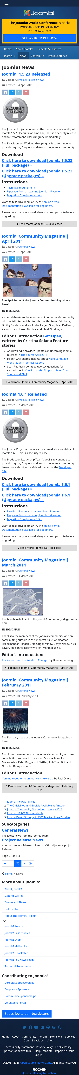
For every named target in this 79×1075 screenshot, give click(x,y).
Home (8, 49)
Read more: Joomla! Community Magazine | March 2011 (39, 668)
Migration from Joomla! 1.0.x (24, 195)
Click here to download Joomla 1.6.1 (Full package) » (36, 487)
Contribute (37, 56)
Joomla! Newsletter (16, 953)
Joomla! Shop (13, 939)
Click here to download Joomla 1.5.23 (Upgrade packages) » (37, 173)
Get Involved (12, 909)
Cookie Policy (63, 1047)
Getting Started (14, 896)
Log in (38, 1055)
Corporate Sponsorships (19, 982)
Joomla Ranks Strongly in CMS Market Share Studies (38, 817)
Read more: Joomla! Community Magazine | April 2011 (39, 382)
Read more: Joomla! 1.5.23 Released (39, 224)
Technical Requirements (19, 966)
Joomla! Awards (14, 926)
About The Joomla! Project (20, 916)
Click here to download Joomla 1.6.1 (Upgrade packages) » (36, 497)
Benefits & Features (49, 49)
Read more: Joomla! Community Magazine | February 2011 (39, 788)
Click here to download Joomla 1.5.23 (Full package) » (37, 163)
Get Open (52, 336)
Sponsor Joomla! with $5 (17, 1051)
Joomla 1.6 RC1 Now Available (25, 813)
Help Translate (44, 1051)
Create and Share (15, 902)
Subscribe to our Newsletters (27, 1013)
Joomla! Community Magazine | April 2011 (35, 238)
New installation (17, 511)
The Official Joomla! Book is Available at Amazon (36, 805)
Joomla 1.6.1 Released (24, 394)
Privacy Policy (44, 1047)
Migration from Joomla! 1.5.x (24, 519)
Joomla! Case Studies (17, 933)
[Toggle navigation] (6, 3)
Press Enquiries (57, 56)
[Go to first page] (5, 863)
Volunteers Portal (15, 1002)
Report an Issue (64, 1051)
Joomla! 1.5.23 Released (26, 74)
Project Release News (31, 80)
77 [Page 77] (17, 863)
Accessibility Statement (20, 1047)
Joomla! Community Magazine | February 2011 (35, 682)
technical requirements (47, 511)
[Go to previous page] (11, 863)
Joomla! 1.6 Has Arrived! (21, 801)
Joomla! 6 (9, 56)
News (23, 56)
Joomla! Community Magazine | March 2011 (35, 562)
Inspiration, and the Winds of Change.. (25, 660)
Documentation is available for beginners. (27, 206)
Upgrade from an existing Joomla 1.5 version (34, 191)
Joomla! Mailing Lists (17, 946)
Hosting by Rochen (39, 1073)
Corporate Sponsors (17, 989)
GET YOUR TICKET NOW (39, 38)
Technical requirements (21, 187)
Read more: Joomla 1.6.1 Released (39, 548)
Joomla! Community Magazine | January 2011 (34, 809)
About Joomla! (24, 49)
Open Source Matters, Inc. (36, 1062)
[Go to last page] (30, 863)
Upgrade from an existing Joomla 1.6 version (34, 515)
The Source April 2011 (35, 355)
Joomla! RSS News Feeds (19, 960)
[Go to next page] (24, 863)
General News (26, 246)
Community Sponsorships (20, 996)
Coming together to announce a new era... (27, 778)
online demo (51, 202)
